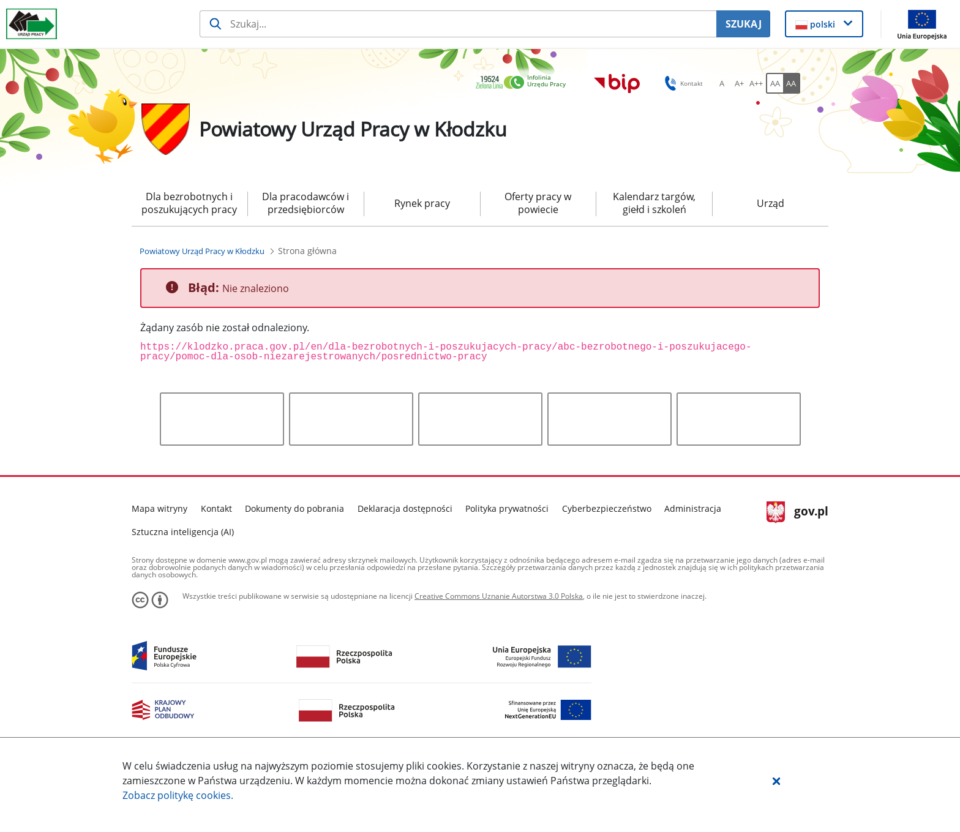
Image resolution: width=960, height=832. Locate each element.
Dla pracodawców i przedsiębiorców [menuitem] (305, 203)
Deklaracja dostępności (405, 508)
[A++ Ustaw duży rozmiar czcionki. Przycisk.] (756, 83)
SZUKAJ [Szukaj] (744, 24)
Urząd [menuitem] (770, 203)
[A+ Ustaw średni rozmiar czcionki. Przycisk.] (739, 83)
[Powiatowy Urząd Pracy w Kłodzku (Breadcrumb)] (202, 251)
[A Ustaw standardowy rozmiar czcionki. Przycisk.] (721, 83)
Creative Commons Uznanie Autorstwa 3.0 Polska (498, 596)
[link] (524, 83)
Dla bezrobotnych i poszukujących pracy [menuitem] (189, 203)
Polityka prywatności (507, 508)
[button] (776, 780)
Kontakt (216, 508)
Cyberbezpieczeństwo (606, 508)
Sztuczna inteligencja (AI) (183, 532)
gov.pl (797, 512)
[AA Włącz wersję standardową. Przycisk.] (774, 83)
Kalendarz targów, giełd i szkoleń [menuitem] (654, 203)
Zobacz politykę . (177, 795)
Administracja (692, 508)
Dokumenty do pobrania (294, 508)
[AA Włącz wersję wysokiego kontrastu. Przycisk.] (791, 83)
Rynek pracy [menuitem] (422, 203)
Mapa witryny (159, 508)
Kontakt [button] (682, 83)
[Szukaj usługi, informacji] (458, 23)
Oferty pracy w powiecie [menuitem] (537, 203)
